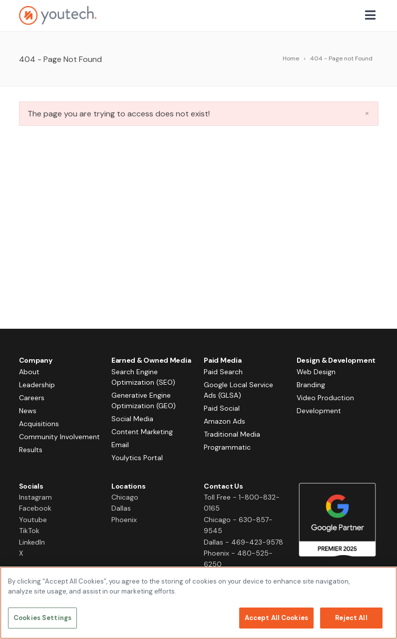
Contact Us (223, 486)
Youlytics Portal (137, 457)
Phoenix (124, 519)
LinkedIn (32, 542)
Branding (311, 384)
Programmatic (227, 447)
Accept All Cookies (276, 618)
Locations (128, 486)
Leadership (37, 384)
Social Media (132, 418)
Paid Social (222, 408)
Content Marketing (142, 431)
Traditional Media (232, 434)
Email (120, 444)
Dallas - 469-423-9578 (243, 542)
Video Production (325, 397)
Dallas (121, 508)
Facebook (35, 508)
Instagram (35, 497)
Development (319, 410)
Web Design (316, 371)
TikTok (29, 530)
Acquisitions (39, 423)
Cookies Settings (42, 618)
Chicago (124, 497)
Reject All (351, 618)
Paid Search (223, 371)
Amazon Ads (224, 421)
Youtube (33, 519)
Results (30, 449)
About (29, 371)
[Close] (381, 583)
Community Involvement (59, 436)
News (27, 410)
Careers (31, 397)
